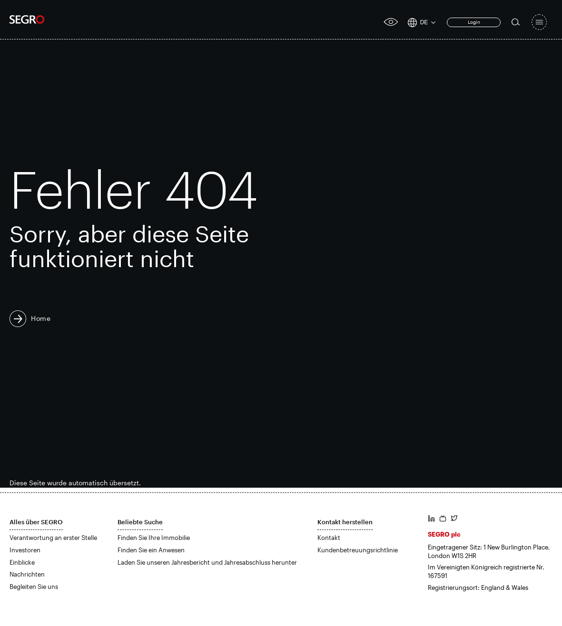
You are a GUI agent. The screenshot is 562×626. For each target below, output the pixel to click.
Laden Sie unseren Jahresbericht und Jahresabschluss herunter (207, 562)
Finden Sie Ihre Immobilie (154, 537)
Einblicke (22, 562)
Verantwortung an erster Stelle (53, 537)
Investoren (25, 550)
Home (41, 318)
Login (474, 22)
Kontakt (328, 537)
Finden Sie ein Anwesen (151, 550)
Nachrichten (27, 574)
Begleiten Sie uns (34, 586)
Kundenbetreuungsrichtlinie (357, 550)
